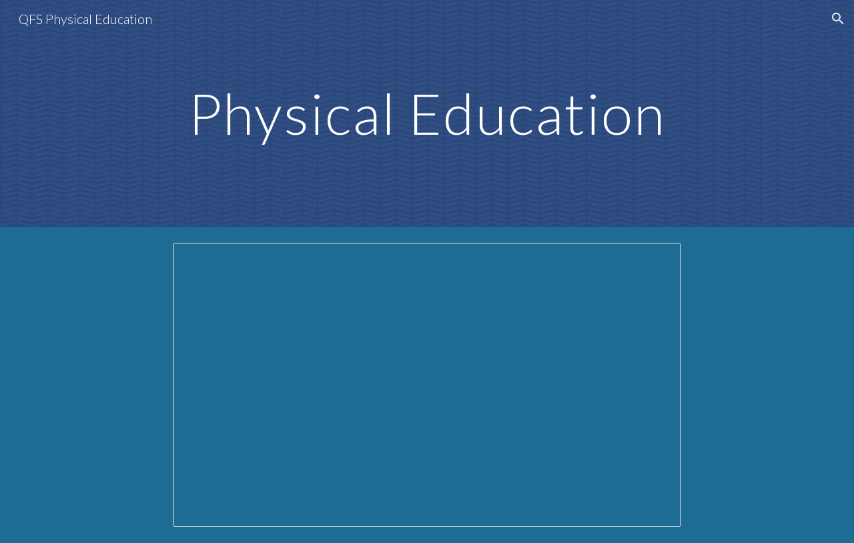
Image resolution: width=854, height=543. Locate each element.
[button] (838, 19)
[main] (427, 113)
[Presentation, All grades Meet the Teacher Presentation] (427, 385)
